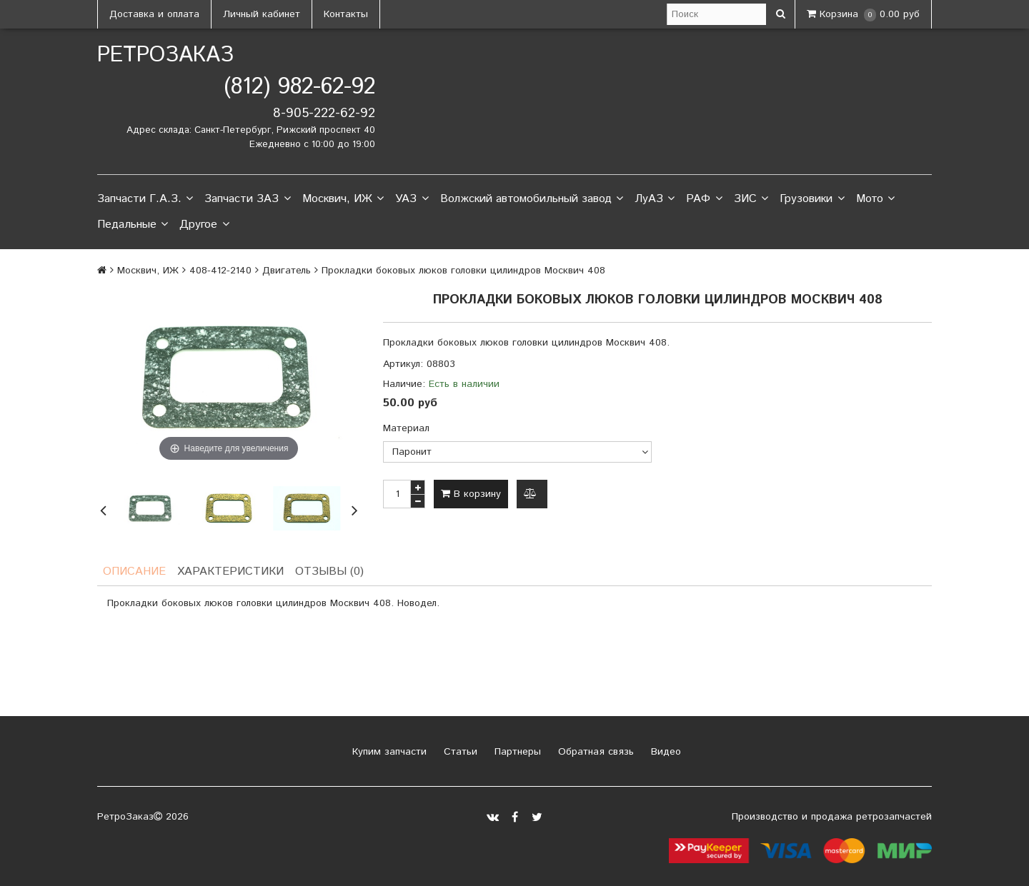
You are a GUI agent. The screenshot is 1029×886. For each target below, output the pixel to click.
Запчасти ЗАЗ (247, 199)
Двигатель (286, 270)
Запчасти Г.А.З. (145, 199)
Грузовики (812, 199)
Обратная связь (594, 752)
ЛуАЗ (655, 199)
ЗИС (751, 199)
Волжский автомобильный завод (531, 199)
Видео (664, 752)
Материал (406, 428)
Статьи (458, 752)
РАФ (704, 199)
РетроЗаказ (165, 55)
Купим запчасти (388, 752)
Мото (875, 199)
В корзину (471, 494)
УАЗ (411, 199)
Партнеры (516, 752)
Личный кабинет (261, 14)
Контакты (346, 14)
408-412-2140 (220, 270)
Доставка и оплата (154, 14)
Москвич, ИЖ (343, 199)
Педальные (132, 225)
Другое (204, 225)
